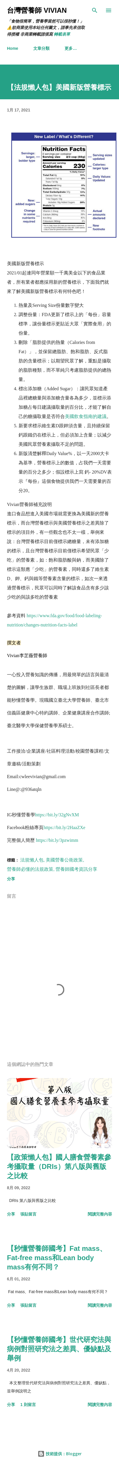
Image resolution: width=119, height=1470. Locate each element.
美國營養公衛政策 (64, 859)
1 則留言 (28, 1404)
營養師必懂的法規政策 (30, 869)
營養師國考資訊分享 (76, 869)
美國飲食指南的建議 (86, 416)
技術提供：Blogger (60, 1453)
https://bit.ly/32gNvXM (57, 814)
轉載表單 (62, 34)
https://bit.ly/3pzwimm (57, 840)
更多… (71, 48)
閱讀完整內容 (100, 1214)
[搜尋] (94, 10)
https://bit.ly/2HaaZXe (64, 827)
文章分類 (41, 48)
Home (12, 48)
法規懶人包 (31, 859)
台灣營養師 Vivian (37, 10)
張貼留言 (28, 1214)
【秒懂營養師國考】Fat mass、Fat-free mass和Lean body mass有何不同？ (57, 1257)
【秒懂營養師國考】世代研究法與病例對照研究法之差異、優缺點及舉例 (59, 1349)
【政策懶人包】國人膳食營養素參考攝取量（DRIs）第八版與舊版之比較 (59, 1166)
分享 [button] (11, 879)
